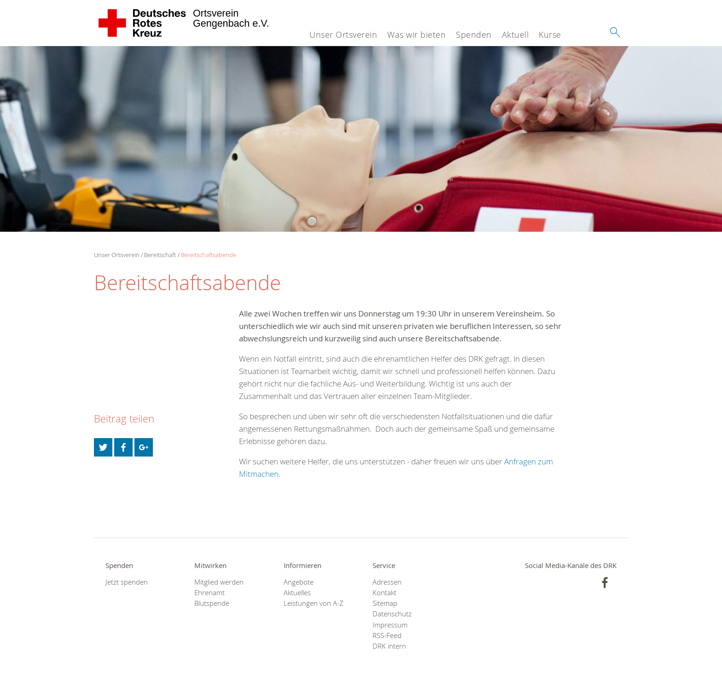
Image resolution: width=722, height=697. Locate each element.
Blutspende (211, 603)
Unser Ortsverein (343, 34)
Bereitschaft (160, 255)
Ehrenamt (209, 592)
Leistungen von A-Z (314, 603)
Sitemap (385, 603)
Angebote (299, 582)
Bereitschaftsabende (208, 255)
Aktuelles (297, 592)
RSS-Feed (387, 635)
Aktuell (515, 34)
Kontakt (384, 592)
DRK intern (389, 646)
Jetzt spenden (126, 582)
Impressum (390, 625)
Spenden (474, 34)
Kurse (550, 34)
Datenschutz (392, 613)
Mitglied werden (219, 582)
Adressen (387, 582)
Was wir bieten (416, 34)
